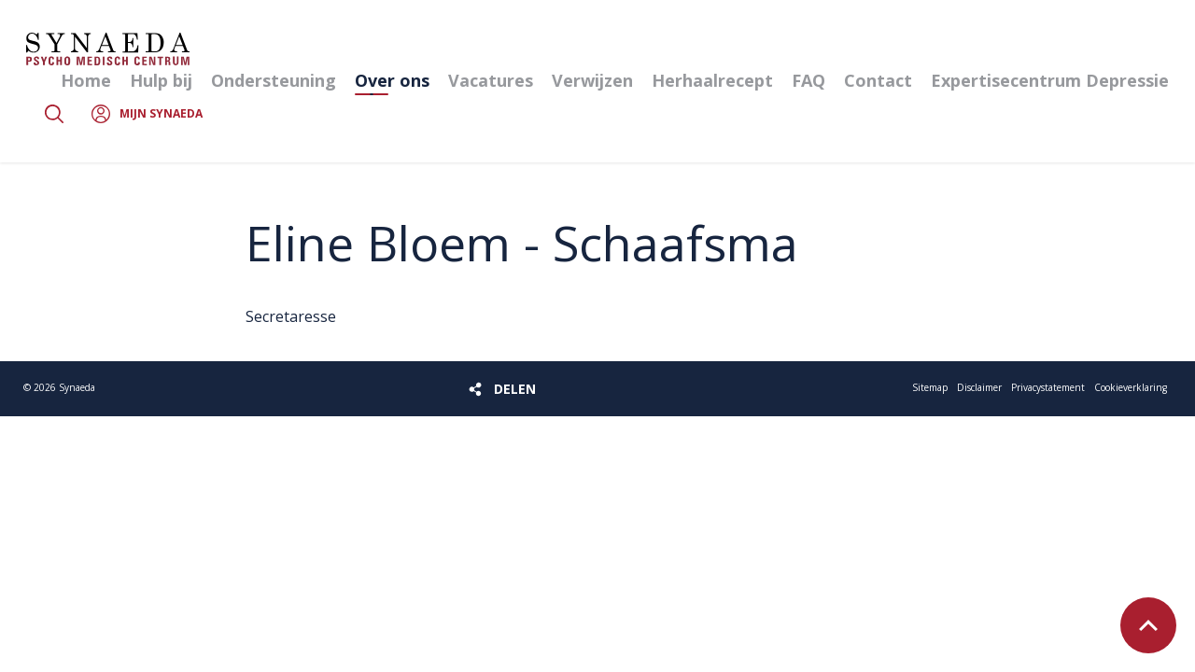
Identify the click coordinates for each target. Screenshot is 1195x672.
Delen (515, 389)
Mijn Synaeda (161, 113)
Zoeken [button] (54, 114)
